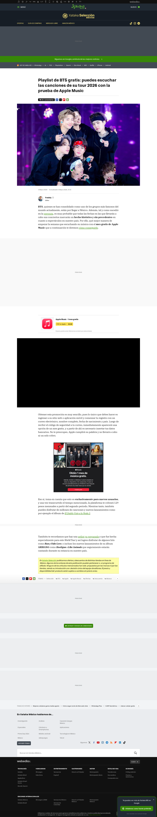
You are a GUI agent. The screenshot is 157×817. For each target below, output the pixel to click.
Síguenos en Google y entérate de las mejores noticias (77, 59)
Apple (66, 578)
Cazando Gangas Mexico (66, 722)
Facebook (57, 99)
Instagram (135, 23)
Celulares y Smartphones (44, 728)
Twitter (60, 99)
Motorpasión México (94, 801)
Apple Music (76, 578)
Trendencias (112, 772)
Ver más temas (24, 743)
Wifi (85, 65)
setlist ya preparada (88, 536)
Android (108, 65)
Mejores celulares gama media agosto (46, 706)
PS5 (50, 65)
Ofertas (20, 23)
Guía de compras (35, 23)
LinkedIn (120, 742)
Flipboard (64, 99)
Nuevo (133, 7)
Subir (133, 762)
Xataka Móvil (22, 775)
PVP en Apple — (64, 324)
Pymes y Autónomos (130, 776)
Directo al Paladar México (78, 801)
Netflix (92, 65)
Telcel (62, 738)
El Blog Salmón (131, 772)
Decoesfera (112, 775)
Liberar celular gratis (128, 706)
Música (109, 578)
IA (45, 65)
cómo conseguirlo (88, 227)
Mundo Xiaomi (22, 786)
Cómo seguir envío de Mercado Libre (75, 706)
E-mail (67, 99)
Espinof (56, 775)
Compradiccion (113, 778)
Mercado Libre (52, 23)
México (20, 738)
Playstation (59, 65)
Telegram (138, 23)
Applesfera (21, 778)
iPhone (99, 65)
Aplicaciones (64, 727)
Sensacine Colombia (57, 804)
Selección (78, 15)
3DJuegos (39, 772)
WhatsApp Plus (96, 706)
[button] (49, 197)
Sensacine (57, 772)
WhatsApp (38, 65)
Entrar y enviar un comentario (79, 626)
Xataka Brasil (22, 803)
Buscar (135, 753)
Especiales (22, 727)
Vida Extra (39, 775)
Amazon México (68, 23)
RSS (111, 742)
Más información (95, 815)
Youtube (98, 742)
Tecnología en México (67, 734)
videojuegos (43, 738)
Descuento (98, 578)
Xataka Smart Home (22, 782)
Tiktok (131, 23)
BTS (58, 578)
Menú (23, 7)
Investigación (22, 721)
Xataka (20, 772)
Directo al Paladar (78, 772)
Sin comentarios (47, 100)
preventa (48, 213)
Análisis (41, 721)
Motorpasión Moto (96, 775)
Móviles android (44, 734)
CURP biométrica (111, 706)
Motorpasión (94, 772)
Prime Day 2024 (23, 734)
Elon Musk (77, 65)
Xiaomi (68, 65)
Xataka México (78, 7)
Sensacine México (60, 800)
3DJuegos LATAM (41, 800)
